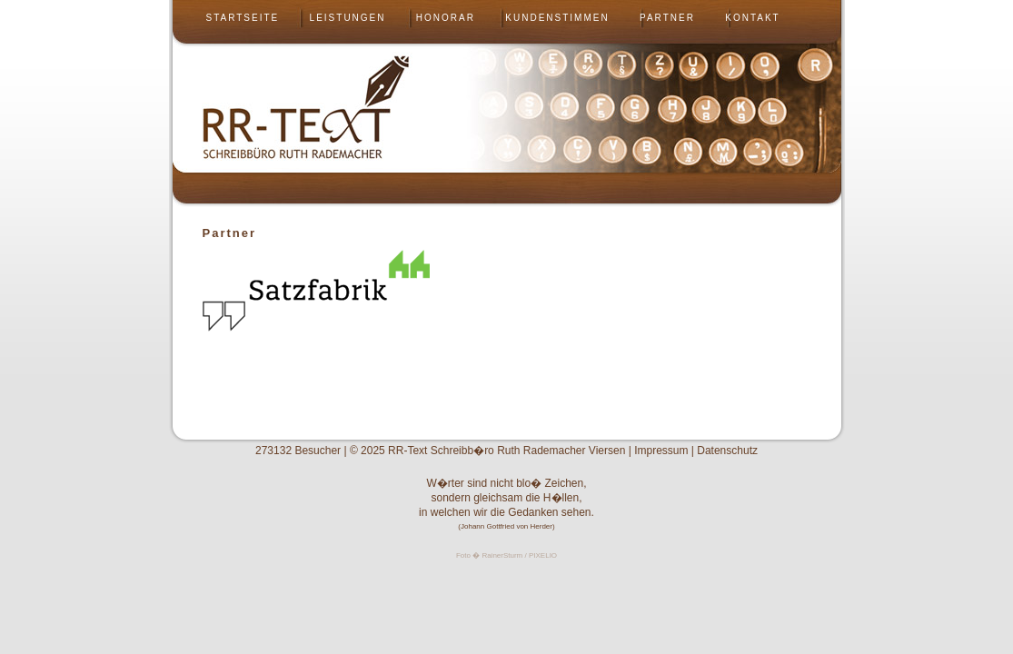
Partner (667, 18)
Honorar (445, 18)
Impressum (661, 450)
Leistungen (348, 18)
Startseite (243, 18)
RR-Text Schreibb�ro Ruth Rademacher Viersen (506, 450)
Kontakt (752, 18)
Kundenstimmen (557, 18)
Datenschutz (727, 450)
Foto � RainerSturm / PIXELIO (506, 555)
